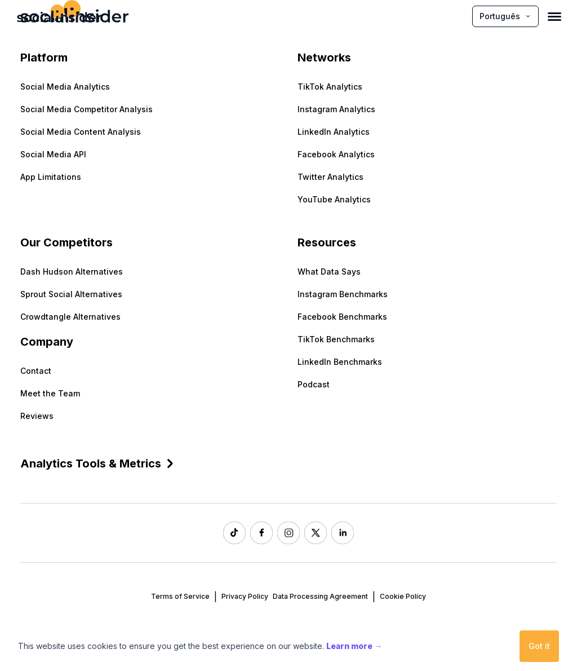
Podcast (314, 384)
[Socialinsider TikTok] (234, 533)
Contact (35, 371)
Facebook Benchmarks (342, 316)
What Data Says (329, 271)
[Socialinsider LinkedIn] (342, 533)
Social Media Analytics (65, 86)
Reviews (37, 416)
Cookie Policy (403, 596)
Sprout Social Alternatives (71, 294)
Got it (539, 646)
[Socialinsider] (59, 16)
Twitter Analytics (330, 177)
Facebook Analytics (336, 154)
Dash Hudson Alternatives (71, 271)
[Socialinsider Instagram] (288, 533)
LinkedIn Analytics (334, 131)
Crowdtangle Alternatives (70, 316)
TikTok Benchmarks (336, 339)
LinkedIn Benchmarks (340, 362)
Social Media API (53, 154)
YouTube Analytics (334, 199)
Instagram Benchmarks (343, 294)
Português (505, 16)
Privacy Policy (244, 596)
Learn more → (354, 646)
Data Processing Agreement (320, 596)
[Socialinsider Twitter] (315, 533)
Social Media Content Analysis (80, 131)
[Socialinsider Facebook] (261, 533)
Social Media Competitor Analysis (86, 109)
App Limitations (50, 177)
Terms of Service (180, 596)
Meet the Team (50, 393)
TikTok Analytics (330, 86)
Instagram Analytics (336, 109)
